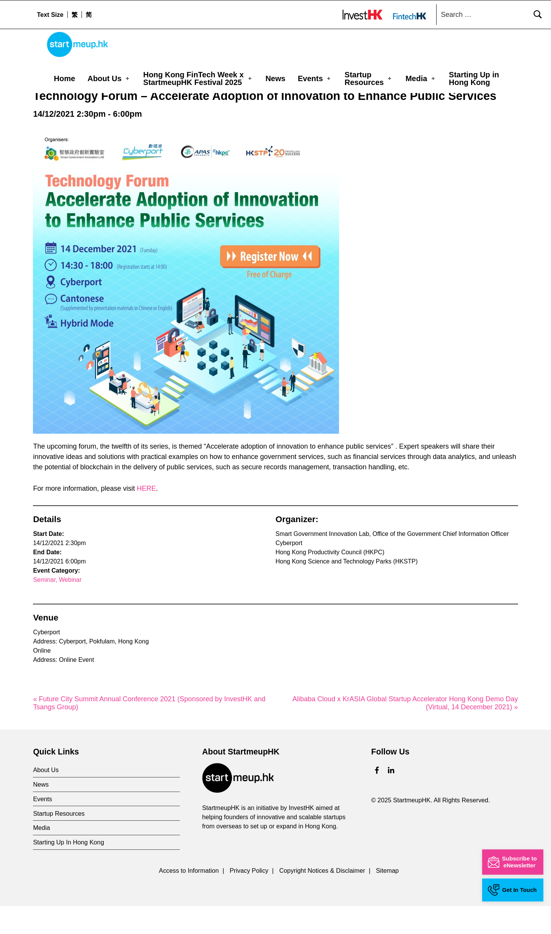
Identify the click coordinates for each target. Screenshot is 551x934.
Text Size (50, 14)
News (275, 78)
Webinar (70, 608)
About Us (109, 78)
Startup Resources (369, 78)
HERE (146, 517)
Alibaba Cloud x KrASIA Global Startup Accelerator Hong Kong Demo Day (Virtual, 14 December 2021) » (405, 731)
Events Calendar (84, 105)
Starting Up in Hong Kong (474, 78)
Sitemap (387, 898)
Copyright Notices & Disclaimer (322, 898)
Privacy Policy (249, 898)
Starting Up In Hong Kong (68, 870)
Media (421, 78)
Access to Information (189, 898)
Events (315, 78)
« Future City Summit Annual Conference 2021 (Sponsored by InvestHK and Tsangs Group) (149, 731)
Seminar (44, 608)
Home (64, 78)
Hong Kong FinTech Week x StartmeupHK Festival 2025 (198, 78)
